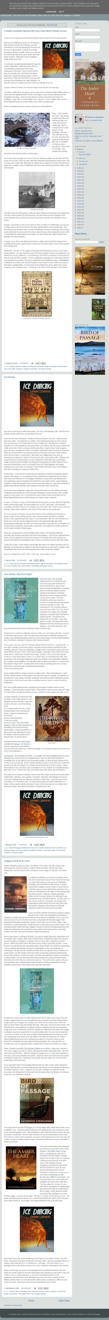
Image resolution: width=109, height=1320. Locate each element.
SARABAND (64, 260)
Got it (61, 12)
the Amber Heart (24, 741)
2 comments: (24, 363)
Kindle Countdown (51, 366)
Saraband (19, 369)
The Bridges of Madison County (42, 566)
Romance (39, 850)
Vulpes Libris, (35, 533)
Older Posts (64, 1300)
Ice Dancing (23, 47)
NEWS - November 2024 (83, 131)
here (13, 227)
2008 (79, 219)
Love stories (13, 1294)
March (81, 158)
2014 (79, 201)
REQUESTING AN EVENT (84, 133)
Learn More (51, 12)
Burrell (33, 906)
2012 (79, 207)
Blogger (97, 1314)
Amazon (12, 1291)
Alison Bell (57, 1051)
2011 (79, 210)
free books (49, 563)
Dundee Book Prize (27, 848)
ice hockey (40, 366)
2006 (79, 225)
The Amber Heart (49, 850)
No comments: (22, 560)
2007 (79, 222)
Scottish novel (16, 566)
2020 (79, 183)
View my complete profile (93, 120)
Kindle (65, 563)
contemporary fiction (33, 563)
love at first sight (9, 369)
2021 (79, 180)
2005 (79, 228)
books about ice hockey (17, 563)
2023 (79, 174)
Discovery (57, 588)
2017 (79, 192)
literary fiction (62, 366)
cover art (47, 1291)
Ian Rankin (59, 848)
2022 (79, 177)
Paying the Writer (84, 154)
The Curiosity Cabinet (32, 1048)
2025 (79, 168)
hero (36, 848)
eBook (43, 563)
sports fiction (26, 566)
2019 (79, 186)
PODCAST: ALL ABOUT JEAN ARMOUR (89, 141)
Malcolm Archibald (29, 850)
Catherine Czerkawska (95, 117)
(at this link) (42, 227)
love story (7, 566)
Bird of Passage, (26, 1127)
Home (31, 1300)
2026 (79, 149)
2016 (79, 195)
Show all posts (51, 25)
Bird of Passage (13, 744)
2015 (79, 198)
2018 (79, 189)
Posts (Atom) (17, 1305)
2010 (79, 213)
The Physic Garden (44, 369)
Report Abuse (81, 234)
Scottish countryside (30, 369)
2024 (79, 171)
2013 (79, 204)
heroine (41, 848)
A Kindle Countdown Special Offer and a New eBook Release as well (35, 31)
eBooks (53, 1291)
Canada (12, 366)
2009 (79, 216)
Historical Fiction (21, 366)
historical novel (50, 848)
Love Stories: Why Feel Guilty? (18, 574)
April (81, 152)
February (82, 161)
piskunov (82, 1314)
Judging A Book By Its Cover (17, 861)
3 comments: (23, 844)
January (82, 164)
